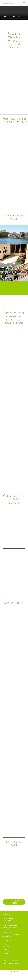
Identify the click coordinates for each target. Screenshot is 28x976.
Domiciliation (7, 947)
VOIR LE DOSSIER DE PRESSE (14, 901)
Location (6, 949)
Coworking (6, 944)
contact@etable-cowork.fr (9, 958)
